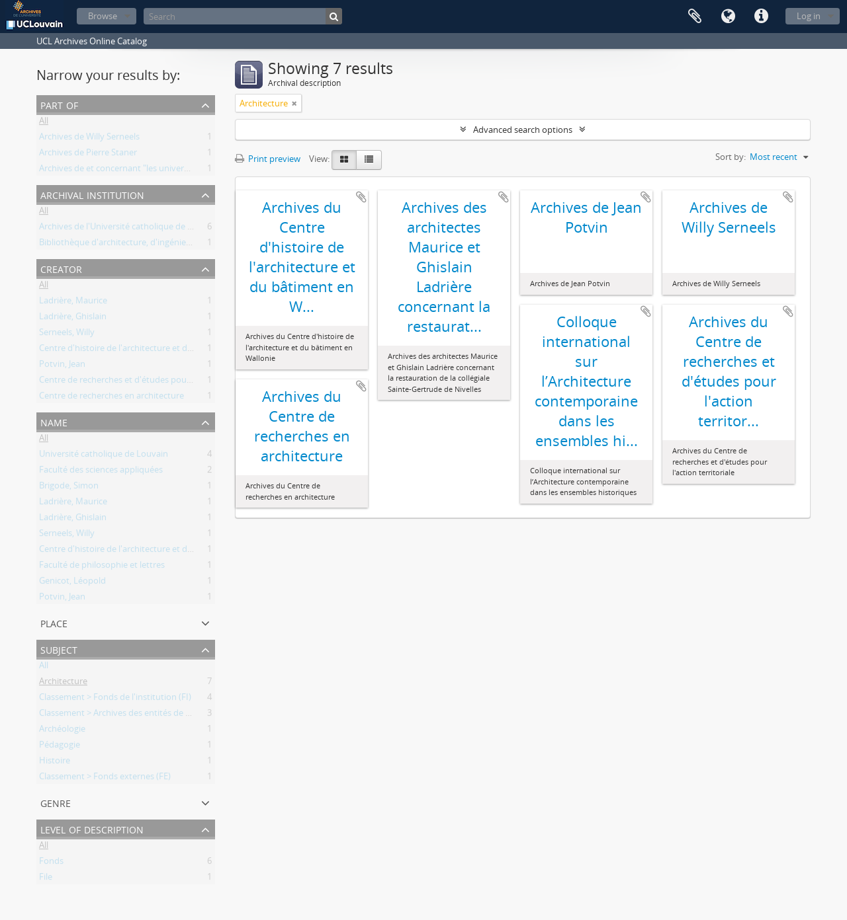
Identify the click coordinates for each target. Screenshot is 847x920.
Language (727, 16)
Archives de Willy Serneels (89, 139)
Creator (61, 268)
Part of (59, 104)
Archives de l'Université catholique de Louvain (129, 229)
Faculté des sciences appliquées (101, 472)
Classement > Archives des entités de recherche (131, 715)
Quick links (761, 16)
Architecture (63, 683)
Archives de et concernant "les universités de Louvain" (145, 170)
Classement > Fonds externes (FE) (105, 779)
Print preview (267, 159)
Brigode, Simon (69, 488)
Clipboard (694, 16)
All (43, 123)
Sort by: (730, 157)
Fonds (51, 863)
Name (53, 421)
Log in (809, 16)
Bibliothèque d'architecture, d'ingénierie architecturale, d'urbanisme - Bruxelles (193, 244)
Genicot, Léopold (72, 583)
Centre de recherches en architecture (111, 398)
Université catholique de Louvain (103, 456)
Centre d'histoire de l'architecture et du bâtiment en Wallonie (159, 350)
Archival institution (92, 194)
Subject (58, 649)
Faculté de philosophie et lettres (102, 567)
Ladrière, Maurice (73, 303)
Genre (55, 802)
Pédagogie (59, 747)
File (45, 879)
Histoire (54, 763)
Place (53, 622)
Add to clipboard (361, 197)
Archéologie (62, 731)
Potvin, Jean (62, 366)
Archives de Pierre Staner (88, 155)
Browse (102, 16)
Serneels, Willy (67, 334)
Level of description (92, 828)
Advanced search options (522, 129)
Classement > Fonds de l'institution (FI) (115, 699)
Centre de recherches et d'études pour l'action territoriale (151, 382)
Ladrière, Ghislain (73, 319)
